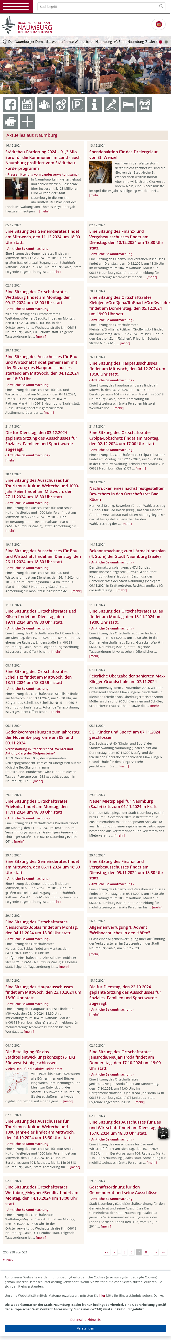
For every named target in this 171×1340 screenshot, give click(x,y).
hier (102, 1295)
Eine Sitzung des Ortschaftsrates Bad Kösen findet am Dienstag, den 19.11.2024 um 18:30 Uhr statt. (40, 616)
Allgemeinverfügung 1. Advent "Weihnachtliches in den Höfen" (119, 929)
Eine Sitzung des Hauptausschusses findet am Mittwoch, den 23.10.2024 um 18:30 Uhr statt (43, 992)
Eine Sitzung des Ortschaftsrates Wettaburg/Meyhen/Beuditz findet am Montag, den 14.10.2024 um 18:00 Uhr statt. (41, 1195)
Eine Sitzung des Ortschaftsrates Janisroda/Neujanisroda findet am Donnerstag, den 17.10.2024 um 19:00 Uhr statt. (125, 1060)
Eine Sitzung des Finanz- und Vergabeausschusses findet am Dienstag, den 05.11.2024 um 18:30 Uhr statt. (126, 870)
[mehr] (44, 211)
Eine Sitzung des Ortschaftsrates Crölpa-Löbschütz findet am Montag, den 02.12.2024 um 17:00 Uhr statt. (124, 438)
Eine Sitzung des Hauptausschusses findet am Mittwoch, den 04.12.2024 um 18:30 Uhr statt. (127, 368)
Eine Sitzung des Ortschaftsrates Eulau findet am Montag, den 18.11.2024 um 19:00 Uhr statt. (126, 616)
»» (163, 1252)
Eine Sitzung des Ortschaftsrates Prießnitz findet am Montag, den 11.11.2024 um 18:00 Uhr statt (36, 806)
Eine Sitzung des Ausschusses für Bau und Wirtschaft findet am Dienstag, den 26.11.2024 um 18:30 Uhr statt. (43, 556)
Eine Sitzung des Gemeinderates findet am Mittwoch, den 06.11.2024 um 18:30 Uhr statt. (42, 867)
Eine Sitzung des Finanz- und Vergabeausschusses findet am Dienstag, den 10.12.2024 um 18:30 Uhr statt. (126, 239)
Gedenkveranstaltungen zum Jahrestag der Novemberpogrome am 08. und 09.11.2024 (42, 737)
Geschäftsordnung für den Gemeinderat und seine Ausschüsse (123, 1189)
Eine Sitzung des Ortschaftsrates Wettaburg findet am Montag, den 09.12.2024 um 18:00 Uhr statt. (38, 297)
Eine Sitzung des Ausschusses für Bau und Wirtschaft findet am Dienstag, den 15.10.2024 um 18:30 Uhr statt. (127, 1127)
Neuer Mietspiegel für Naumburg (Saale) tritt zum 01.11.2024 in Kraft (123, 803)
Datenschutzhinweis (85, 1319)
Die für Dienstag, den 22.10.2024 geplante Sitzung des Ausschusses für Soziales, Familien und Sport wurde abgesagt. (125, 995)
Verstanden (85, 1328)
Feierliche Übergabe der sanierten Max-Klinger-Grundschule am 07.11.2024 (127, 678)
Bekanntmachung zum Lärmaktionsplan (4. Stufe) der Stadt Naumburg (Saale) (127, 553)
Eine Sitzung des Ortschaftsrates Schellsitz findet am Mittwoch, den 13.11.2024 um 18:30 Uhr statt (38, 677)
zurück (8, 1260)
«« (106, 1252)
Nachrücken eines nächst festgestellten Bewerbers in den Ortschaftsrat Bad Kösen (127, 494)
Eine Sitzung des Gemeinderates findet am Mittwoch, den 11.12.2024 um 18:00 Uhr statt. (42, 237)
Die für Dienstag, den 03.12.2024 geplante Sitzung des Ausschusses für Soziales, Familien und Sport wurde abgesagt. (41, 441)
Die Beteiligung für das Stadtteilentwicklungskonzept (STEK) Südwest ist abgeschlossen (40, 1057)
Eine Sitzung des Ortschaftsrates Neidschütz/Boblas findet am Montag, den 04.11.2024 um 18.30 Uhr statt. (41, 927)
